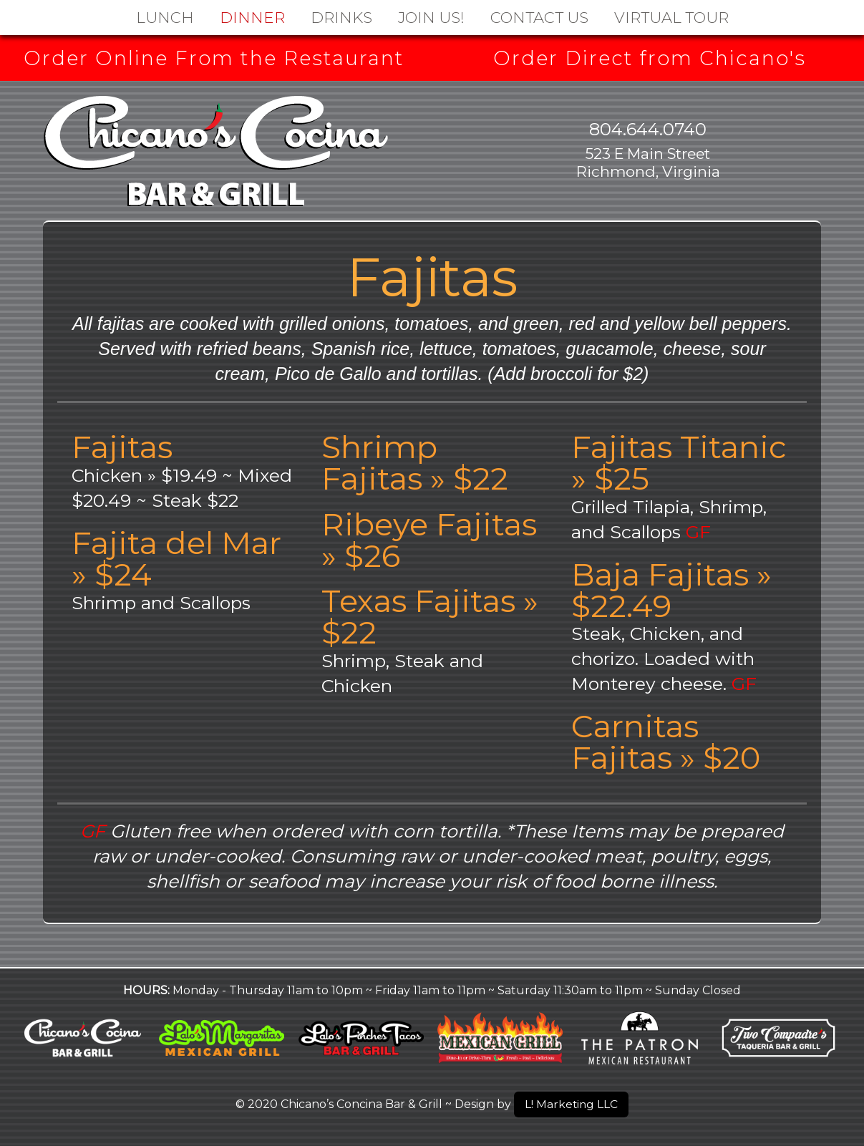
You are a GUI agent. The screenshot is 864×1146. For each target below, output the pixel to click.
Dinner (252, 17)
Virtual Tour (671, 17)
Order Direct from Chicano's (650, 58)
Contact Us (539, 17)
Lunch (165, 17)
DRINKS (341, 17)
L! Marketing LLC (571, 1104)
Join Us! (431, 17)
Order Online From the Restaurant (214, 58)
